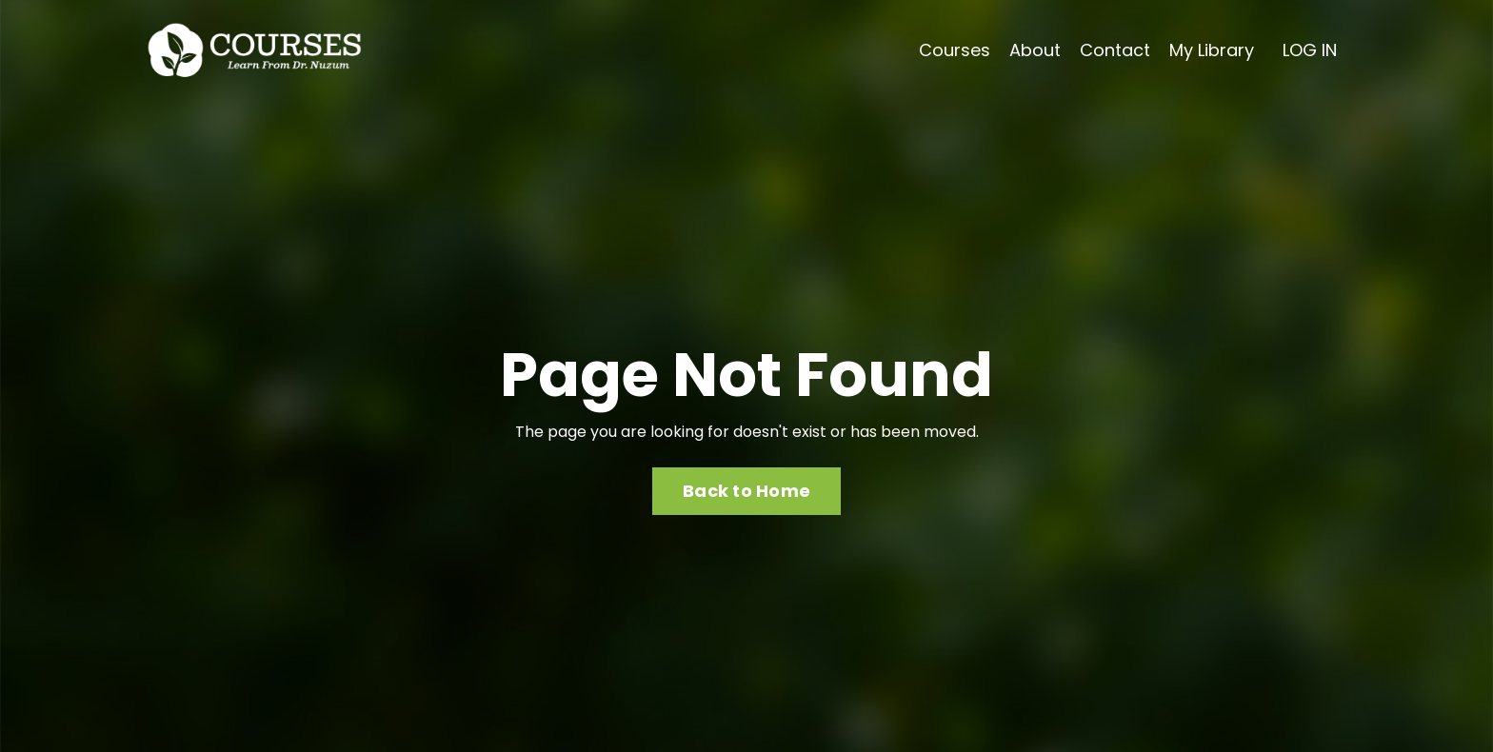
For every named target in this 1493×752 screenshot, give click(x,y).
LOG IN (1310, 50)
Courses (954, 50)
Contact (1115, 50)
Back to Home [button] (746, 491)
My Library (1211, 50)
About (1035, 50)
